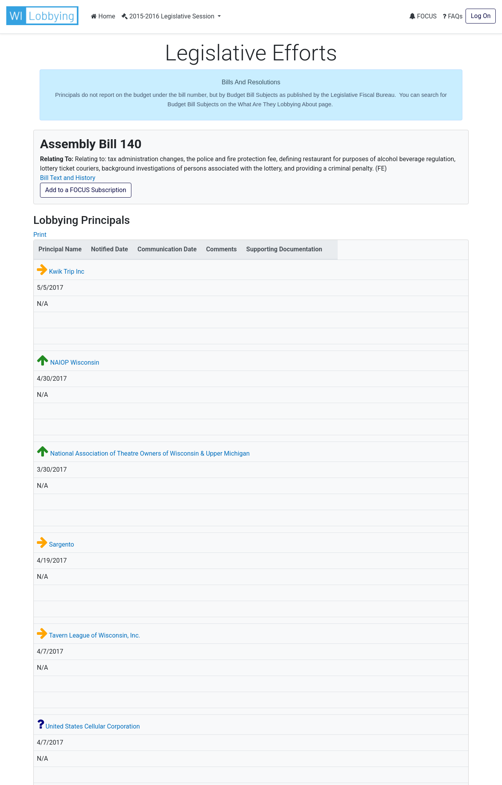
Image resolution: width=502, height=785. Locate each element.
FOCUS (423, 16)
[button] (44, 15)
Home (103, 16)
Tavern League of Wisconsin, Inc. (94, 635)
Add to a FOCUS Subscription (85, 190)
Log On (481, 16)
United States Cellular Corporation (92, 726)
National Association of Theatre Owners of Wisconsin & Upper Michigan (150, 453)
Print (39, 234)
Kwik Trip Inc (66, 271)
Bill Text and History (67, 178)
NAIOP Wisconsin (74, 362)
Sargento (61, 544)
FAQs (452, 16)
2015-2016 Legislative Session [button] (169, 16)
